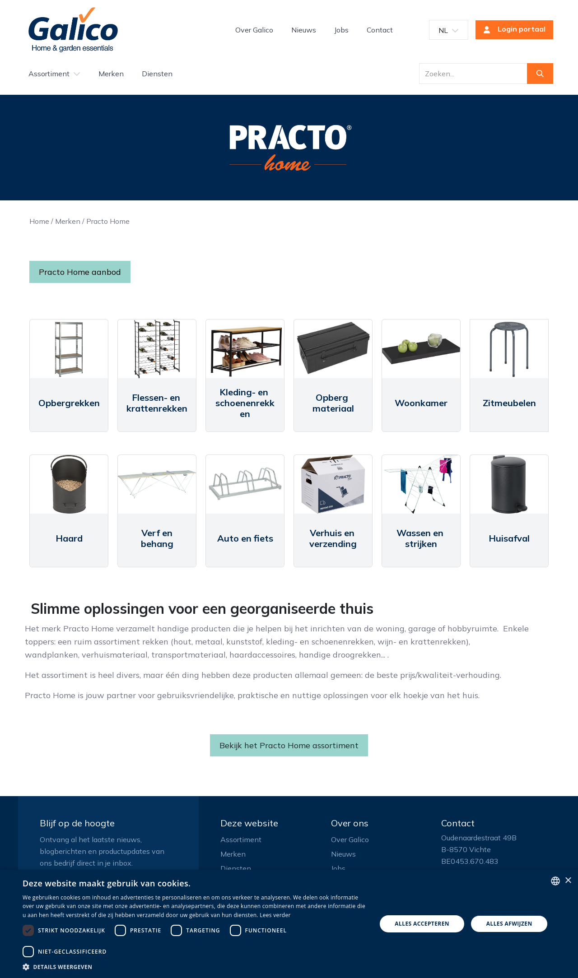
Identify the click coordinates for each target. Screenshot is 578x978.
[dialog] (289, 924)
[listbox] (555, 880)
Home (39, 221)
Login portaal (511, 30)
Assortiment (240, 839)
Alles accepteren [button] (422, 923)
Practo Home (108, 221)
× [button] (567, 880)
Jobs (338, 868)
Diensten (235, 868)
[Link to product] (69, 349)
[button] (194, 966)
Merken (67, 221)
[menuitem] (254, 30)
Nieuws (343, 853)
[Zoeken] (540, 73)
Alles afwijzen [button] (509, 923)
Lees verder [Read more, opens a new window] (275, 915)
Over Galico (350, 839)
